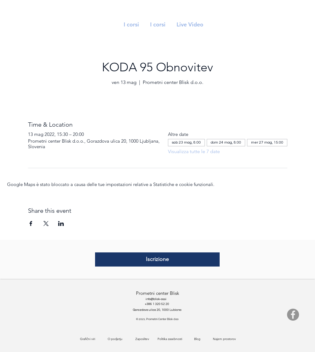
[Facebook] (293, 315)
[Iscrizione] (157, 259)
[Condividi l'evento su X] (46, 223)
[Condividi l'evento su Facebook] (31, 223)
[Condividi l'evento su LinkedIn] (61, 223)
